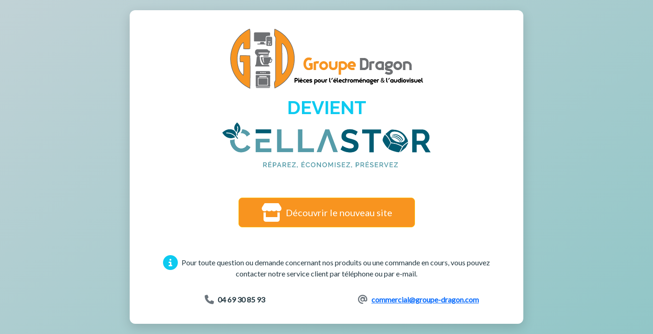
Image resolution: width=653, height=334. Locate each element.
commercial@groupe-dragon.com (425, 299)
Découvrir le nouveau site (326, 212)
